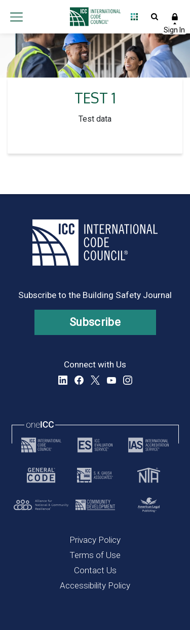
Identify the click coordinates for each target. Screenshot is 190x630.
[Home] (92, 16)
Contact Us (95, 570)
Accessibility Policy (95, 585)
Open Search (154, 16)
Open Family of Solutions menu (134, 16)
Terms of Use (95, 555)
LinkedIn (63, 380)
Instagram (128, 380)
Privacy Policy (95, 540)
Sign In (175, 16)
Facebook (79, 380)
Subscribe (95, 322)
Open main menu (16, 16)
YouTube (111, 380)
